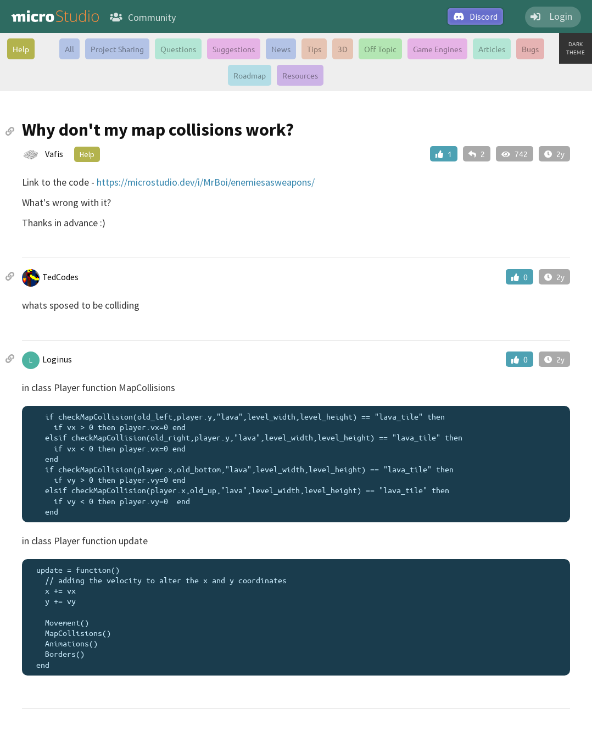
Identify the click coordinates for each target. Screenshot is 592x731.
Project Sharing (117, 49)
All (69, 49)
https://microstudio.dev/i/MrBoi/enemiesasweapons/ (206, 182)
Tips (314, 49)
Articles (491, 49)
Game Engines (437, 49)
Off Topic (380, 49)
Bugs (530, 49)
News (281, 49)
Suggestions (234, 49)
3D (343, 49)
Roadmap (249, 75)
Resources (300, 75)
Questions (178, 49)
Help (21, 49)
